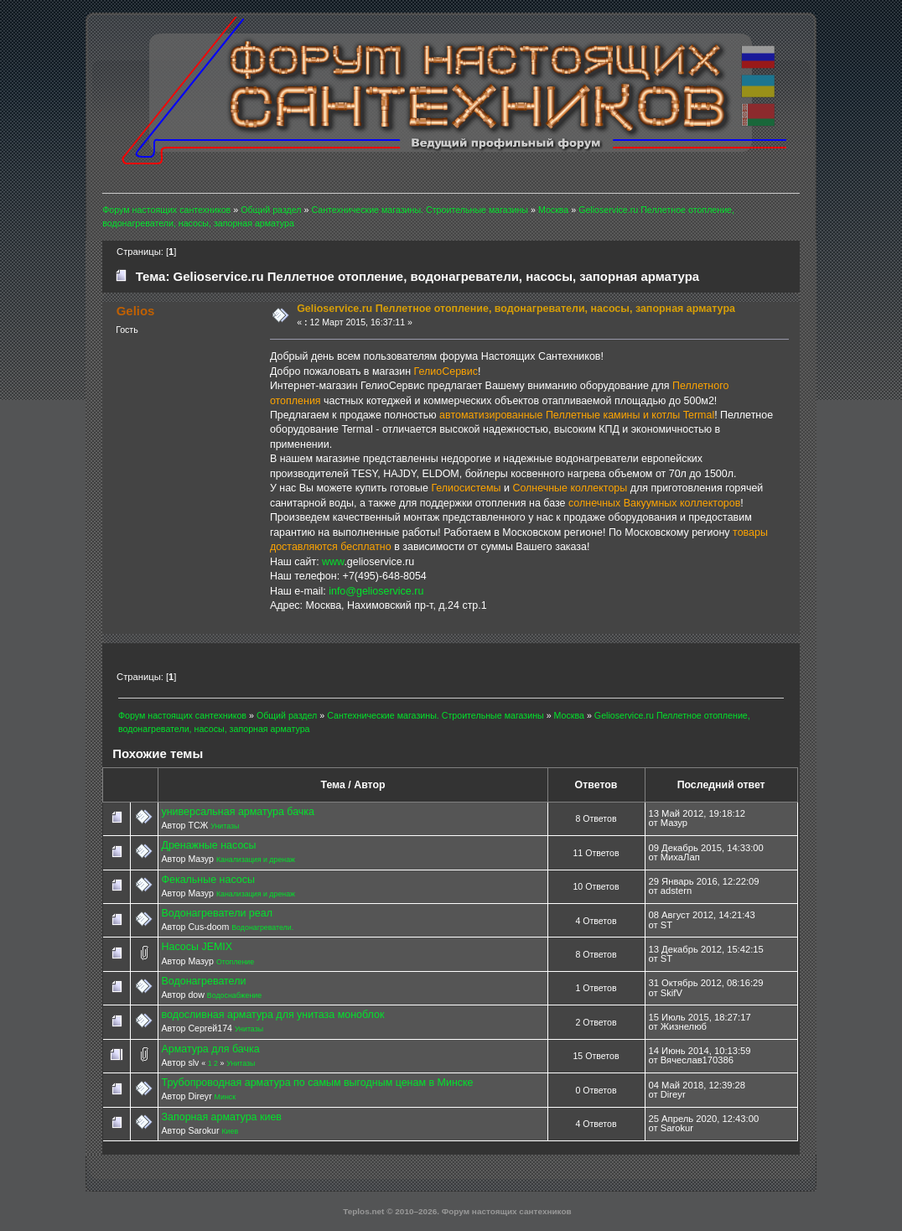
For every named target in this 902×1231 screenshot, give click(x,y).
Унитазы (224, 826)
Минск (225, 1097)
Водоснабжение (234, 995)
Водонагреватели (203, 981)
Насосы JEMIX (196, 947)
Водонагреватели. (262, 927)
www (333, 562)
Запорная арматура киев (221, 1117)
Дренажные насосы (208, 845)
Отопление (235, 962)
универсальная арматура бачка (237, 812)
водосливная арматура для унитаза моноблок (272, 1015)
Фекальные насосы (207, 880)
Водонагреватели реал (216, 913)
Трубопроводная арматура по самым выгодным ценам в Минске (317, 1082)
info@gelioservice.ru (376, 591)
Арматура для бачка (210, 1049)
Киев (229, 1131)
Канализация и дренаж (255, 859)
